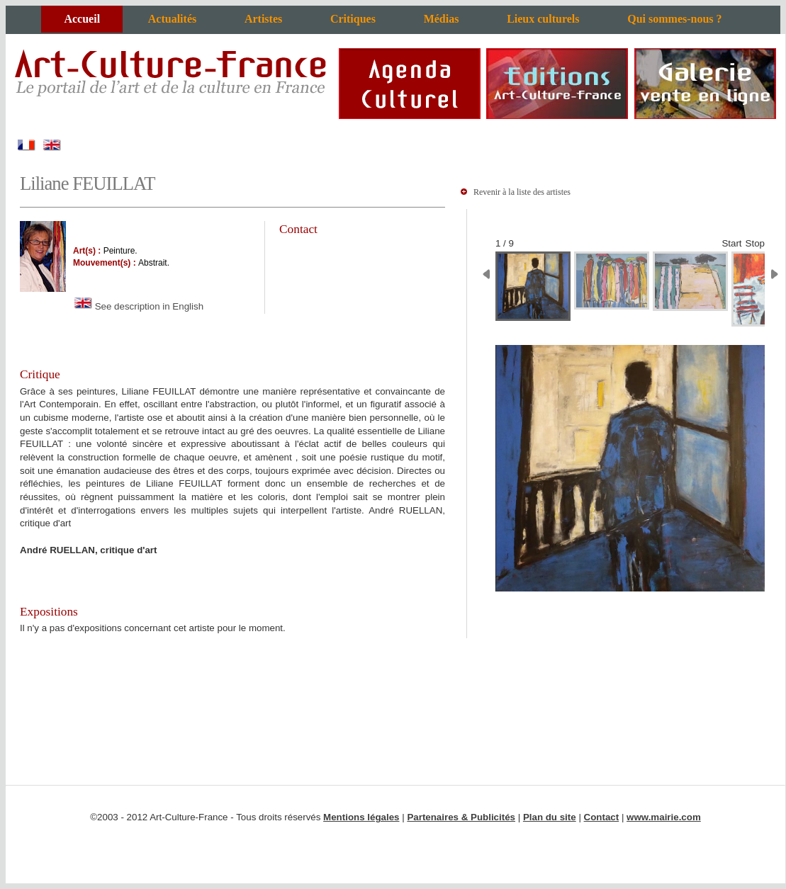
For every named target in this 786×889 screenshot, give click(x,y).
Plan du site (549, 817)
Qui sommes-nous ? (674, 19)
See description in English (138, 306)
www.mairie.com (664, 817)
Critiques (353, 19)
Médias (441, 19)
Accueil (82, 19)
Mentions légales (361, 817)
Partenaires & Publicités (461, 817)
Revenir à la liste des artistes (522, 192)
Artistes (263, 19)
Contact (601, 817)
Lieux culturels (543, 19)
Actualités (172, 19)
